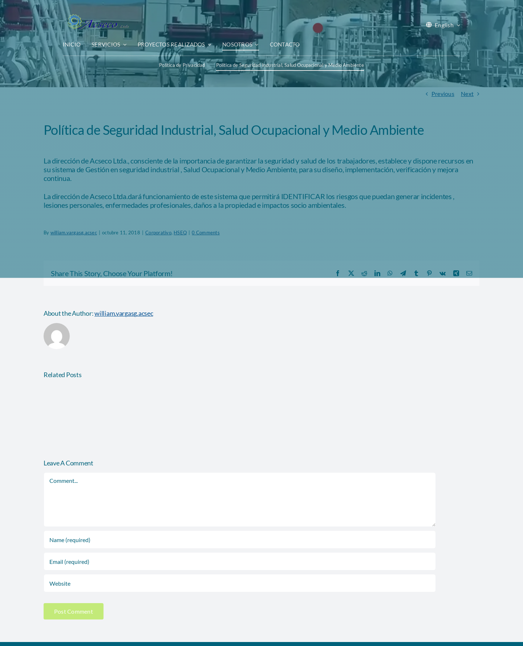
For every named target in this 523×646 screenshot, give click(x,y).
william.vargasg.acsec (123, 313)
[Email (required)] (240, 561)
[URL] (240, 583)
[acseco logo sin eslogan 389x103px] (97, 16)
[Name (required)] (240, 539)
